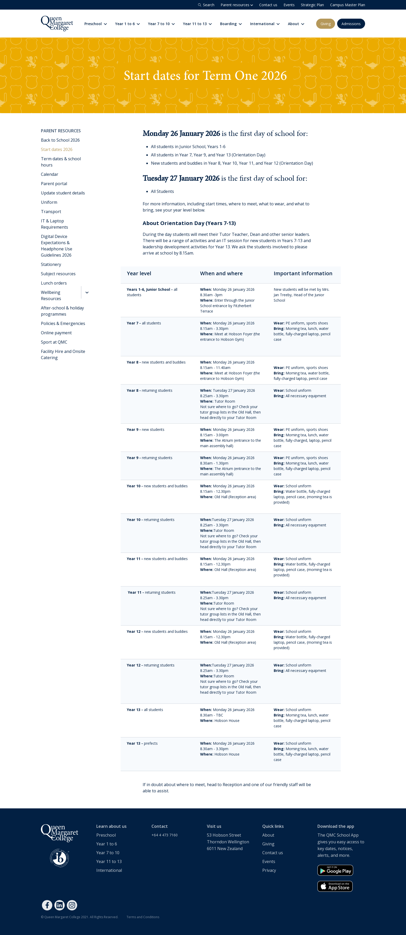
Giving (326, 23)
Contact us (268, 4)
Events (289, 4)
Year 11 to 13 (197, 23)
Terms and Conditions (143, 917)
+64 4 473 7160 (164, 834)
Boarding (231, 23)
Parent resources (237, 4)
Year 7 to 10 (161, 23)
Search (205, 5)
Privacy (269, 870)
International (265, 23)
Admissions (351, 23)
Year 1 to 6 (127, 23)
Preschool (106, 835)
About (296, 23)
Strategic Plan (312, 4)
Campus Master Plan (347, 4)
